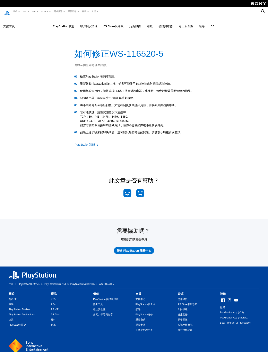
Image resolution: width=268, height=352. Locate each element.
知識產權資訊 (185, 321)
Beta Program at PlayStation (235, 319)
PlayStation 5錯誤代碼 (82, 280)
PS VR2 (55, 305)
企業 (11, 316)
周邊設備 (58, 11)
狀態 (138, 305)
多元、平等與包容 (103, 310)
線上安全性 (186, 22)
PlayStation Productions (22, 310)
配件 (53, 316)
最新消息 (72, 11)
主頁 (11, 280)
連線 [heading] (223, 290)
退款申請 (140, 321)
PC (212, 22)
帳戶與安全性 (88, 22)
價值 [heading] (96, 290)
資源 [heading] (180, 290)
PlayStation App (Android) (234, 314)
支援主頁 (9, 22)
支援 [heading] (138, 290)
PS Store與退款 (113, 22)
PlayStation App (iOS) (232, 308)
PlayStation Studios (19, 305)
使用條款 (183, 295)
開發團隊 (183, 316)
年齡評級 (183, 305)
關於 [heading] (11, 290)
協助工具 (98, 300)
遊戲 (15, 11)
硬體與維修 (165, 22)
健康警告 (183, 310)
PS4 (33, 11)
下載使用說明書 (144, 326)
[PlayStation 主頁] (7, 11)
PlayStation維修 (144, 310)
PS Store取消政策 (187, 300)
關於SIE (13, 295)
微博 (222, 303)
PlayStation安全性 (145, 300)
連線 (202, 22)
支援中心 (140, 295)
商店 (84, 11)
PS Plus (44, 11)
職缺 (11, 300)
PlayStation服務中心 (29, 280)
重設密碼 (140, 316)
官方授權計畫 (185, 326)
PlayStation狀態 (63, 22)
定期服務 (135, 22)
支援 (94, 11)
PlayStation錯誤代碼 (55, 280)
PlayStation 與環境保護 (106, 295)
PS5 (24, 11)
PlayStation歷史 (17, 321)
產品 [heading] (54, 290)
